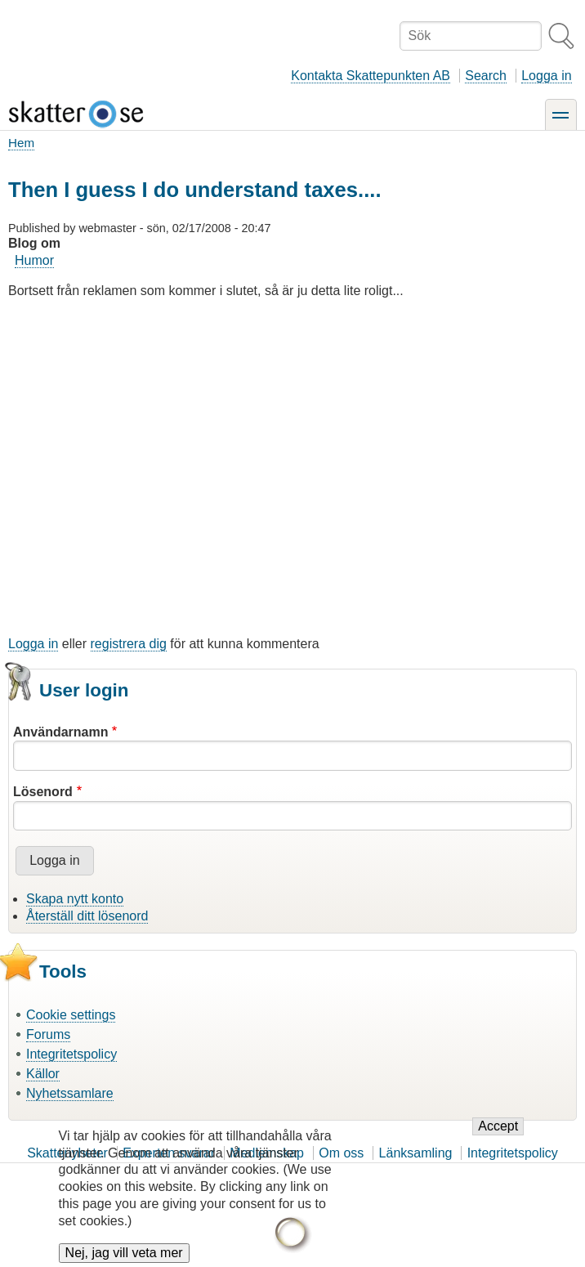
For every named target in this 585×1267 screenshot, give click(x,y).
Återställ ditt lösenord (87, 916)
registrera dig (129, 644)
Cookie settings (70, 1015)
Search (486, 76)
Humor (34, 260)
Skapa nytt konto (74, 899)
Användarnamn (60, 732)
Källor (43, 1074)
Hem (21, 143)
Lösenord (43, 792)
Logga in (546, 76)
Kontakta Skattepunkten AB (370, 76)
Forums (48, 1034)
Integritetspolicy (71, 1054)
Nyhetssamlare (70, 1093)
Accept (498, 1137)
